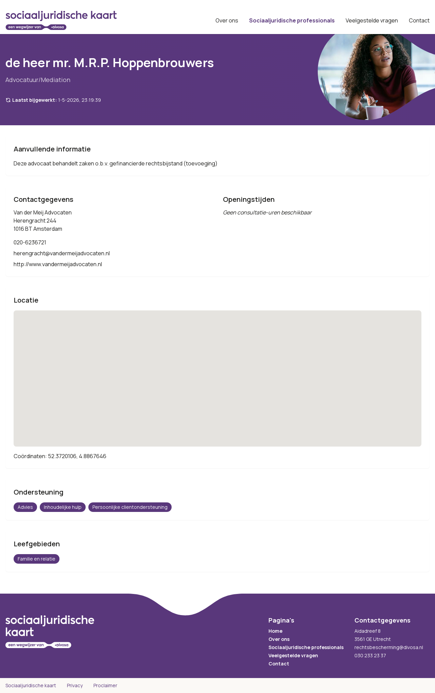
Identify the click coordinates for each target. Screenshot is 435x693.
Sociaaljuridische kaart (30, 685)
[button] (217, 372)
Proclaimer (105, 685)
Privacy (75, 685)
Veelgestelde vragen (372, 20)
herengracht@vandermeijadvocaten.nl (62, 253)
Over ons (226, 20)
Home (275, 631)
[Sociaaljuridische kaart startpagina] (61, 20)
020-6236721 (30, 242)
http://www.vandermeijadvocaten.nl (58, 264)
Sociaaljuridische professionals (292, 20)
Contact (419, 20)
